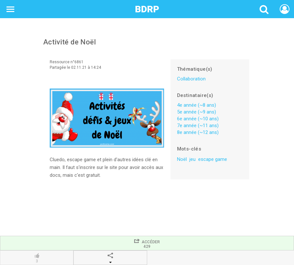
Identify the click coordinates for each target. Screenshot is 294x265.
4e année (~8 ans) (196, 105)
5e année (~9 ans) (196, 112)
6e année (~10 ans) (198, 119)
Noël (182, 159)
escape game (212, 159)
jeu (192, 159)
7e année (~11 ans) (198, 125)
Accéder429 (147, 243)
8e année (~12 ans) (198, 132)
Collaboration (191, 79)
